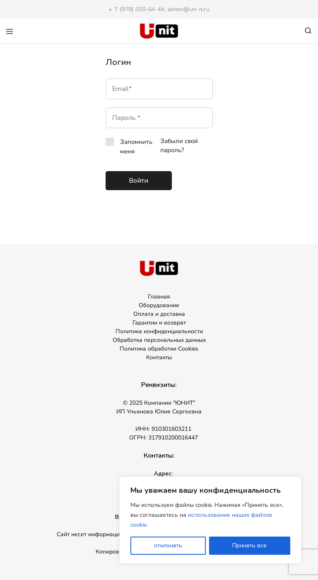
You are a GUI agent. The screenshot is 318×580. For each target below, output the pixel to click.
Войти (138, 180)
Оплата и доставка (159, 314)
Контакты (159, 357)
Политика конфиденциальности (159, 331)
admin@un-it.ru (189, 9)
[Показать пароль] (173, 118)
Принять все (249, 545)
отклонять (168, 545)
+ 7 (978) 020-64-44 (136, 9)
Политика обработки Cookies (159, 349)
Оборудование (159, 305)
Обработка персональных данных (159, 340)
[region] (210, 520)
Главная (159, 297)
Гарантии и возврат (159, 323)
